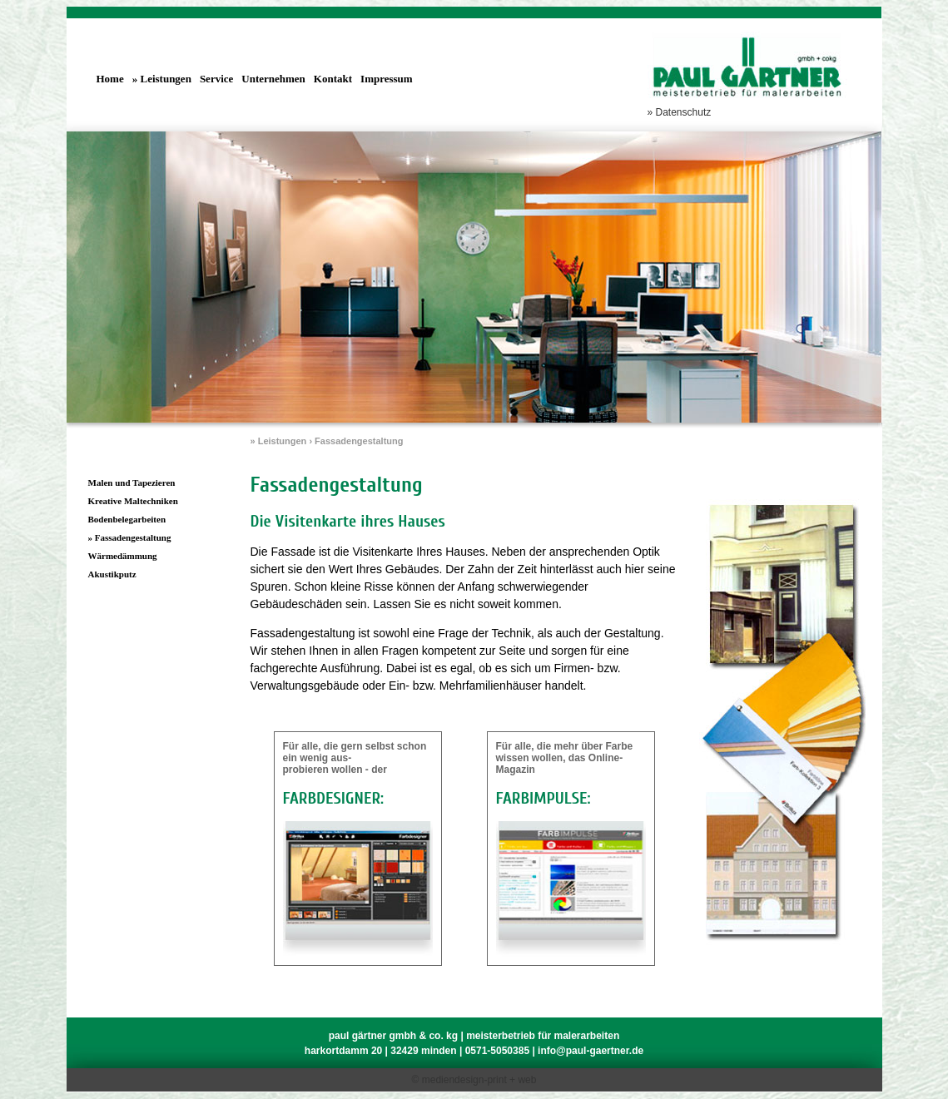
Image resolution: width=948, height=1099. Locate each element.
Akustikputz (112, 574)
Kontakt (333, 78)
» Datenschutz (680, 112)
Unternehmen (273, 78)
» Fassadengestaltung (129, 537)
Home (110, 78)
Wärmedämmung (122, 556)
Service (216, 78)
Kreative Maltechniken (133, 501)
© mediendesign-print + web (474, 1080)
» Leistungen (161, 78)
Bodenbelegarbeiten (127, 519)
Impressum (386, 78)
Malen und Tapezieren (132, 483)
